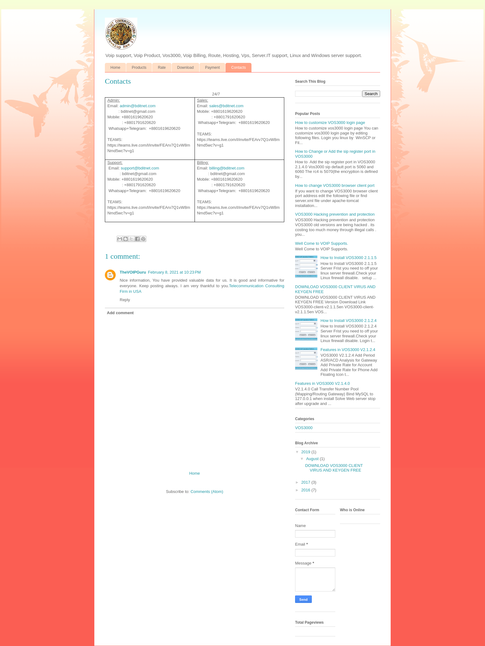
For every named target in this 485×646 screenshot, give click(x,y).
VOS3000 (303, 427)
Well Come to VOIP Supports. (321, 243)
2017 (306, 482)
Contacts (238, 67)
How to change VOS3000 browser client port (335, 185)
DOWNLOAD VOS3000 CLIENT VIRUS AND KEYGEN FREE (334, 468)
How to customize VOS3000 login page (330, 122)
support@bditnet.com (140, 168)
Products (139, 67)
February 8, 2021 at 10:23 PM (174, 272)
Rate (161, 67)
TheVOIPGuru (133, 272)
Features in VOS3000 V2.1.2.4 (347, 349)
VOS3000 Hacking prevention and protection (335, 214)
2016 (306, 490)
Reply (125, 299)
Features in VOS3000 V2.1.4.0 (322, 383)
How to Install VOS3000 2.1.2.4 (348, 320)
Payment (212, 67)
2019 (306, 452)
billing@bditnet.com (226, 168)
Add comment (120, 312)
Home (115, 67)
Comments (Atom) (207, 491)
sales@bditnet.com (226, 105)
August (313, 458)
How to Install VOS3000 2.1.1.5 (348, 257)
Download (185, 67)
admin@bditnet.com (138, 105)
